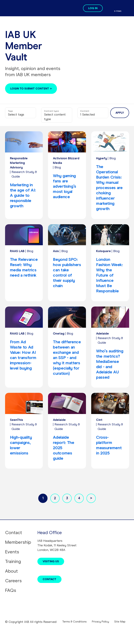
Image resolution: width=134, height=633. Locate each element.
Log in (92, 8)
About (11, 571)
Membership (18, 542)
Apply (119, 112)
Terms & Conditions (74, 621)
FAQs (10, 590)
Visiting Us (51, 561)
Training (13, 561)
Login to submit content (29, 88)
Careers (13, 580)
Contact (13, 532)
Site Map (119, 621)
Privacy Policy (100, 621)
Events (12, 552)
